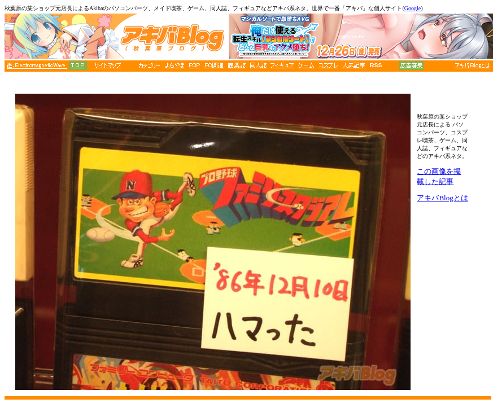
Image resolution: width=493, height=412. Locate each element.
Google (412, 8)
